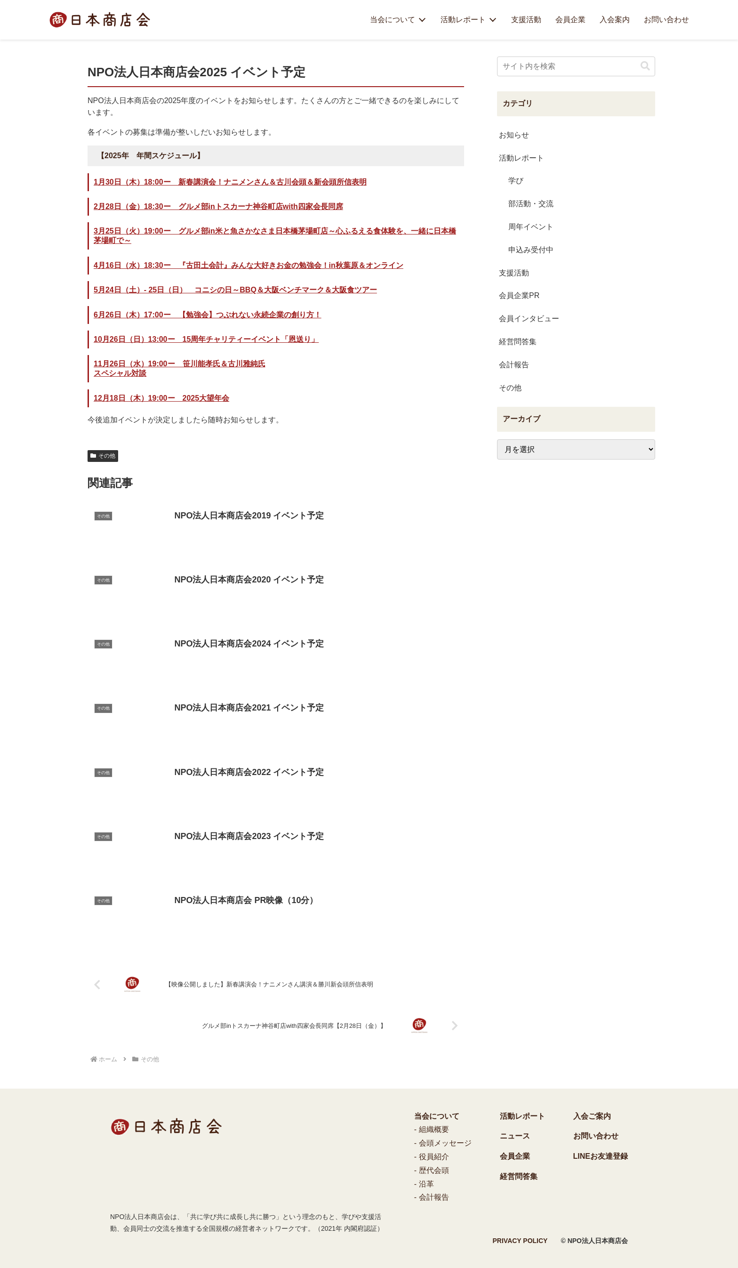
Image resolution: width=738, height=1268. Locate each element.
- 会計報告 (431, 1197)
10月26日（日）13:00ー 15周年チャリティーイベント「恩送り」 (206, 339)
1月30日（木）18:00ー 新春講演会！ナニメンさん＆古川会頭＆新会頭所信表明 (230, 182)
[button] (645, 66)
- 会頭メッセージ (443, 1143)
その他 (102, 455)
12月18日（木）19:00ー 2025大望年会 (161, 398)
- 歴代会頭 (431, 1170)
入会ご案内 (592, 1116)
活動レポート (463, 20)
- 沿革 (424, 1184)
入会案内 (615, 20)
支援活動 (526, 20)
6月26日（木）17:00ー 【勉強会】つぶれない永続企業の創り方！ (207, 315)
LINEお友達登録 (600, 1156)
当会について (392, 20)
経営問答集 (518, 1176)
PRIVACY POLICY (520, 1240)
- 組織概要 (431, 1129)
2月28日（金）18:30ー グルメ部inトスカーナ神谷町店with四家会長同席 (218, 206)
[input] (576, 66)
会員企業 (570, 20)
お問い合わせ (666, 20)
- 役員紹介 (431, 1157)
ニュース (515, 1136)
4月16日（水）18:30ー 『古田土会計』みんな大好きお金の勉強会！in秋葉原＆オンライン (248, 265)
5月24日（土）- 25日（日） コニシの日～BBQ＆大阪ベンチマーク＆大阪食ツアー (235, 290)
